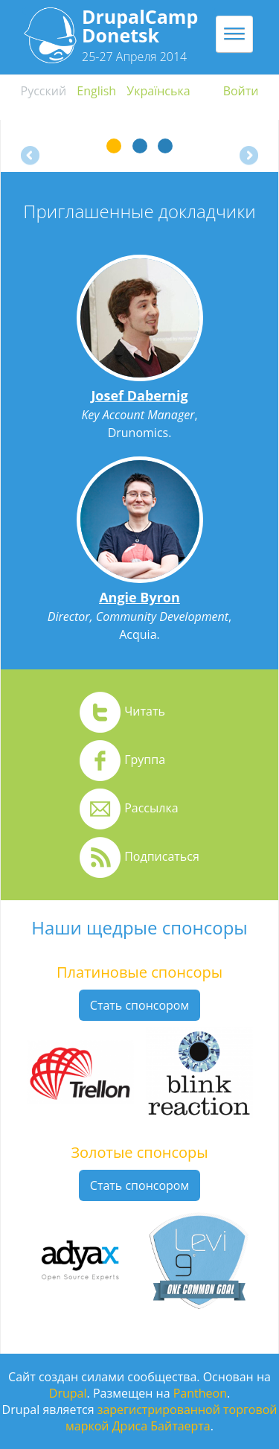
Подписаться (161, 856)
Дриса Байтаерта (161, 1426)
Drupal (68, 1393)
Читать (144, 711)
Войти (241, 91)
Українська (158, 91)
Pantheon (200, 1393)
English (96, 91)
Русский (44, 91)
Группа (144, 759)
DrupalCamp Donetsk (140, 26)
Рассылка (151, 808)
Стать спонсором (139, 1005)
